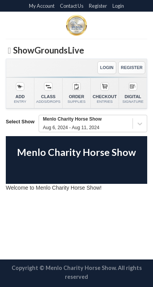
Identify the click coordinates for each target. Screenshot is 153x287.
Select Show (20, 121)
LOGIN (107, 67)
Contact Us (71, 6)
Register (98, 6)
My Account (41, 6)
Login (118, 6)
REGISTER (132, 67)
